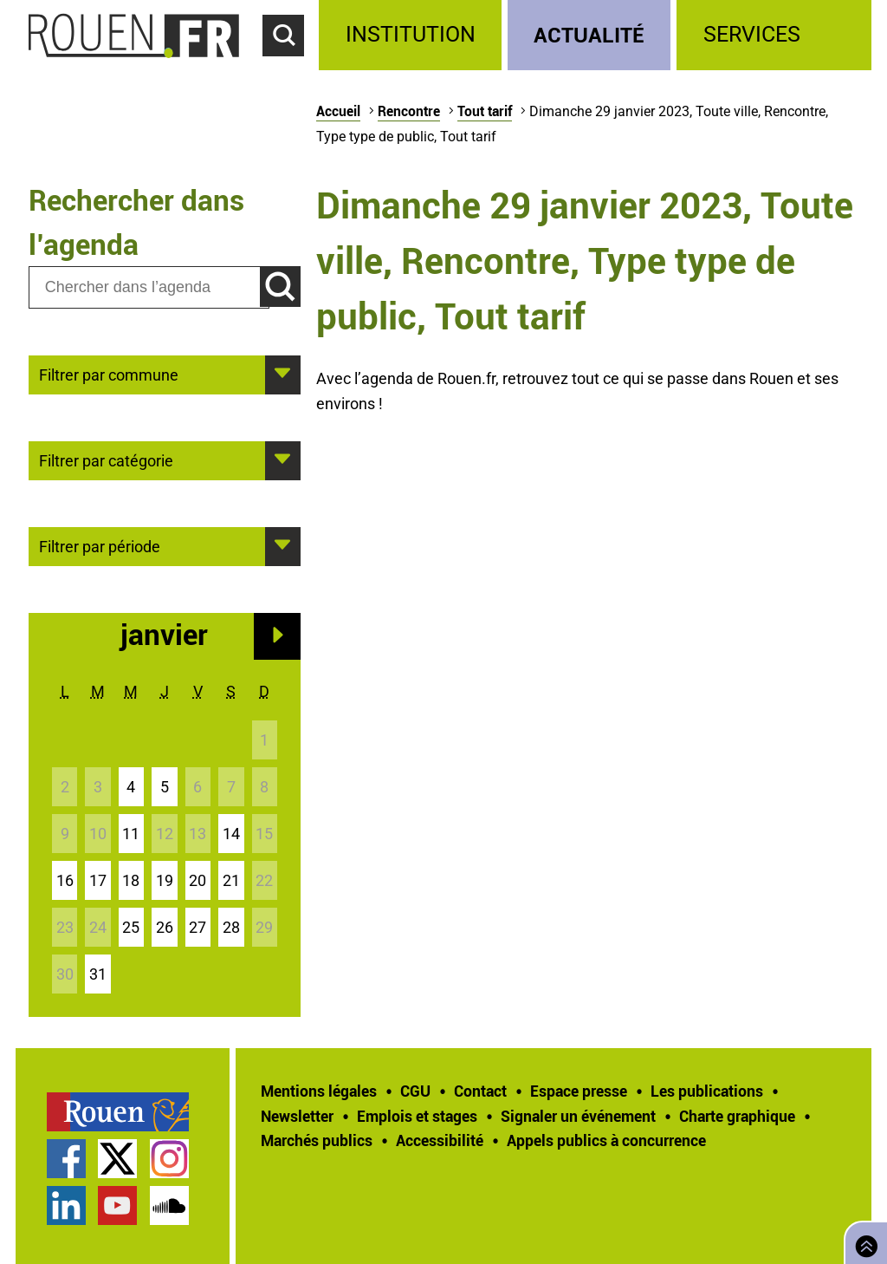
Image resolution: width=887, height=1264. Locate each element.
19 (164, 880)
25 (130, 927)
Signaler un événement (578, 1115)
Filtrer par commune (108, 373)
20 (197, 880)
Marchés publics (316, 1140)
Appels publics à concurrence (606, 1140)
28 (231, 927)
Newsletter (297, 1115)
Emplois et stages (417, 1115)
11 (130, 833)
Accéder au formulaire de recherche (291, 66)
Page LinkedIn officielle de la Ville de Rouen (66, 1205)
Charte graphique (737, 1115)
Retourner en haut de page (862, 1241)
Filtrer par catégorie (106, 459)
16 (65, 880)
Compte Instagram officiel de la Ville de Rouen (169, 1158)
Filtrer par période (99, 545)
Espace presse (578, 1090)
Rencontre (409, 111)
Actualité (589, 34)
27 (197, 927)
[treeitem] (413, 35)
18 (130, 880)
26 (164, 927)
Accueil (338, 111)
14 (231, 833)
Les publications (707, 1090)
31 (98, 974)
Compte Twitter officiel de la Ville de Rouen (117, 1158)
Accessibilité (439, 1140)
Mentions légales (319, 1090)
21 (231, 880)
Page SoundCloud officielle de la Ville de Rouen (169, 1205)
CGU (415, 1090)
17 (98, 880)
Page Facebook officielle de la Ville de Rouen (66, 1158)
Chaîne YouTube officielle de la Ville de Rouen (117, 1205)
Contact (480, 1090)
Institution (411, 34)
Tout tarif (484, 111)
